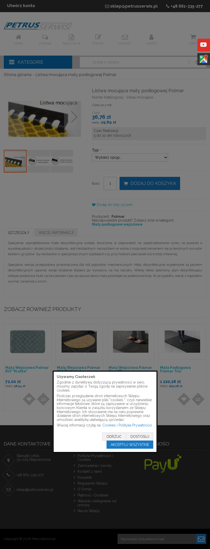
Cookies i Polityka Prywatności (127, 425)
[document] (105, 412)
